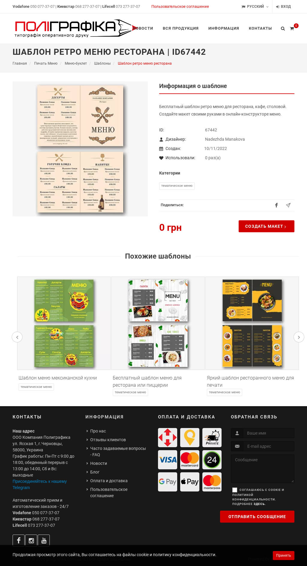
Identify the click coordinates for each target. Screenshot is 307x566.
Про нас (98, 431)
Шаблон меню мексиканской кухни (58, 378)
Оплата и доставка (109, 480)
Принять (283, 555)
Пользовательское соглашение (180, 6)
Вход (283, 6)
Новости (98, 463)
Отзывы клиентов (108, 439)
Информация (104, 417)
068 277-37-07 (87, 6)
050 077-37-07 (42, 6)
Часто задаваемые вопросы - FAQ (118, 451)
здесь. (260, 504)
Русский (255, 6)
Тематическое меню (176, 186)
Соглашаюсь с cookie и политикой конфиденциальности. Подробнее (258, 497)
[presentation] (17, 337)
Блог (95, 472)
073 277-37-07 (128, 6)
